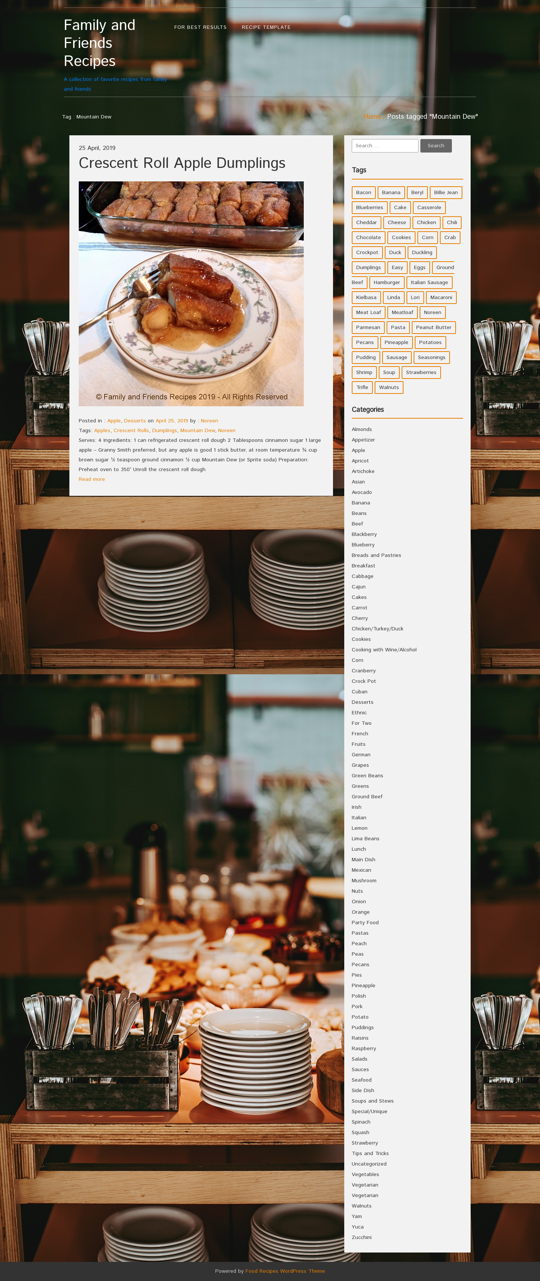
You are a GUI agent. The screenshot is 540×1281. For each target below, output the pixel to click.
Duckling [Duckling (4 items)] (422, 252)
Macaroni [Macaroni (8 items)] (441, 297)
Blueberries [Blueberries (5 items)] (369, 207)
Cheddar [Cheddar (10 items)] (366, 222)
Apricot (360, 461)
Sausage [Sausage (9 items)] (397, 357)
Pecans (360, 964)
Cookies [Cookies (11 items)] (401, 237)
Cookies (361, 639)
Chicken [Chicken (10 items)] (426, 222)
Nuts (357, 891)
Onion (359, 901)
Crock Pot (364, 681)
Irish (357, 807)
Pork (357, 1006)
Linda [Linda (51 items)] (393, 297)
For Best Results (200, 27)
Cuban (360, 692)
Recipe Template (266, 27)
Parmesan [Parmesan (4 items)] (368, 327)
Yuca (358, 1227)
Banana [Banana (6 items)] (391, 192)
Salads (360, 1059)
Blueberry (363, 545)
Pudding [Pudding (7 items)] (366, 357)
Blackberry (364, 534)
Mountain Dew (197, 430)
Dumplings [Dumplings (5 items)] (368, 267)
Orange (361, 912)
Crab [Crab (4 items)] (450, 237)
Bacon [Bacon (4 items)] (363, 192)
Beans (359, 513)
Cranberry (364, 671)
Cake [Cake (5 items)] (400, 207)
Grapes (360, 765)
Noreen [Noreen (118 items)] (432, 312)
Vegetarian (365, 1185)
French (360, 734)
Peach (359, 943)
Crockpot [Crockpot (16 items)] (367, 252)
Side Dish (363, 1090)
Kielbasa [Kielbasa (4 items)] (366, 297)
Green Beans (367, 776)
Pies (357, 975)
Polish (359, 996)
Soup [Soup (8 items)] (389, 372)
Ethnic (359, 713)
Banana (361, 503)
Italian (359, 818)
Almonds (362, 429)
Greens (360, 786)
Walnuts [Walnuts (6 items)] (389, 387)
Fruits (359, 744)
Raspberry (364, 1048)
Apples (102, 430)
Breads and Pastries (376, 555)
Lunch (359, 849)
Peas (358, 954)
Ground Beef (367, 797)
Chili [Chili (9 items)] (452, 222)
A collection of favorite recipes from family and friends (115, 55)
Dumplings (164, 430)
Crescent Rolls (131, 430)
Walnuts (362, 1206)
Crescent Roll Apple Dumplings (182, 163)
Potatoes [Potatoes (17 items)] (430, 342)
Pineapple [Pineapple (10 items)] (396, 342)
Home (372, 117)
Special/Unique (369, 1111)
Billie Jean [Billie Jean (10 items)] (446, 192)
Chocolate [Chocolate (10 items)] (368, 237)
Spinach (361, 1122)
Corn (357, 660)
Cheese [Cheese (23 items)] (397, 222)
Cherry (360, 618)
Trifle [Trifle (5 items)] (362, 387)
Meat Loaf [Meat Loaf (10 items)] (368, 312)
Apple (114, 421)
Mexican (361, 870)
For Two (362, 723)
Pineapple (363, 985)
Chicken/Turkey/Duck (378, 629)
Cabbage (363, 576)
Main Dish (363, 859)
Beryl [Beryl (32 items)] (417, 192)
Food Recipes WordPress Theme (285, 1271)
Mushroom (364, 880)
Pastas (360, 933)
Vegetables (365, 1174)
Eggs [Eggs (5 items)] (420, 267)
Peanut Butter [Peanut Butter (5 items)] (434, 327)
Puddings (363, 1027)
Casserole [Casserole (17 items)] (429, 207)
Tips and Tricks (370, 1153)
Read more (92, 479)
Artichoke (363, 471)
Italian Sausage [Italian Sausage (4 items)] (429, 282)
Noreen (209, 421)
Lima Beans (366, 839)
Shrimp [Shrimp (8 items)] (364, 372)
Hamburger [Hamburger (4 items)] (387, 282)
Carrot (360, 608)
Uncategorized (369, 1164)
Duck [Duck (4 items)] (395, 252)
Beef (357, 524)
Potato (360, 1017)
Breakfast (363, 566)
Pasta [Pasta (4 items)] (398, 327)
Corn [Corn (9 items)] (428, 237)
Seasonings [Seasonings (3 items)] (432, 357)
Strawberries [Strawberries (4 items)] (421, 372)
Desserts (135, 421)
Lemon (360, 828)
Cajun (359, 587)
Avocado (362, 492)
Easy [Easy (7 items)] (397, 267)
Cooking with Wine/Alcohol (384, 650)
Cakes (359, 597)
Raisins (360, 1038)
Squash (360, 1132)
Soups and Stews (373, 1101)
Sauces (360, 1069)
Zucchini (362, 1237)
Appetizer (363, 440)
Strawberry (365, 1143)
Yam (357, 1216)
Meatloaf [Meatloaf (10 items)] (402, 312)
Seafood (362, 1080)
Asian (358, 482)
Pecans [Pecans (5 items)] (365, 342)
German (361, 755)
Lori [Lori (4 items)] (415, 297)
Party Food (365, 922)
